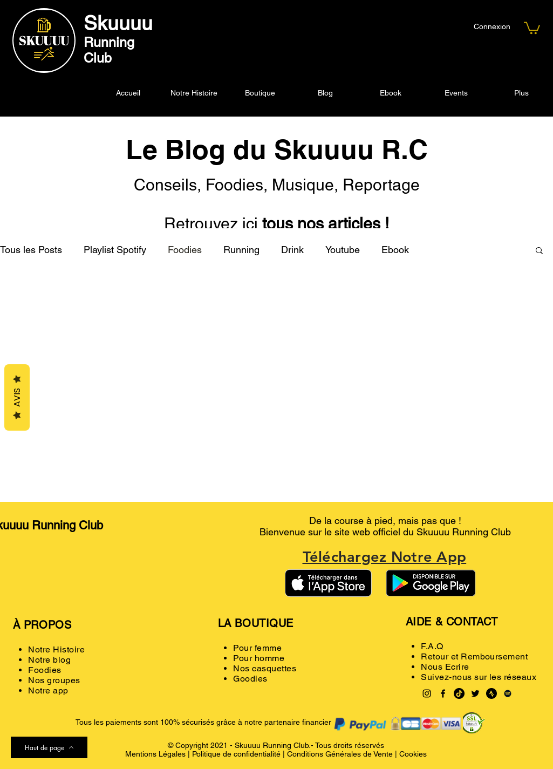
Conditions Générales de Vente (340, 754)
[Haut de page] (49, 747)
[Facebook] (443, 693)
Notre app (48, 690)
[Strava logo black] (491, 693)
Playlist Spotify (115, 249)
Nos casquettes (264, 668)
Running (241, 249)
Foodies (185, 249)
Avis (17, 397)
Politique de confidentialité (236, 754)
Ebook (395, 249)
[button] (532, 27)
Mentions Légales (155, 754)
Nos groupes (54, 680)
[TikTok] (459, 693)
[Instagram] (426, 693)
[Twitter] (475, 693)
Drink (292, 249)
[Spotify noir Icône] (507, 693)
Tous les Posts (31, 249)
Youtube (342, 249)
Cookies (413, 754)
